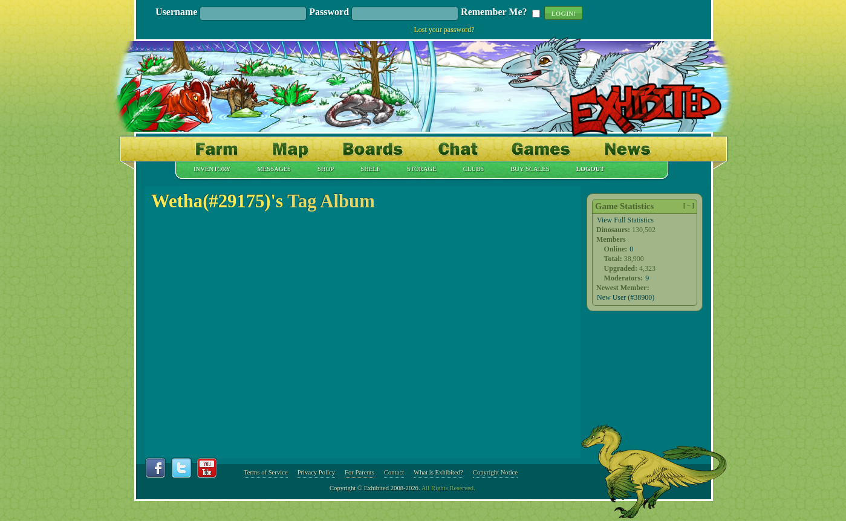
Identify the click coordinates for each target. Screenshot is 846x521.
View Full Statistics (625, 220)
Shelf (370, 169)
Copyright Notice (495, 472)
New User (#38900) (625, 297)
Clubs (473, 169)
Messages (274, 169)
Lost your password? (444, 29)
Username (176, 12)
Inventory (212, 169)
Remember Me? (494, 12)
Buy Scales (529, 169)
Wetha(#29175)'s (217, 201)
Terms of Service (266, 472)
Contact (394, 472)
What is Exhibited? (438, 472)
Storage (422, 169)
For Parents (359, 472)
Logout (590, 169)
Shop (325, 169)
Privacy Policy (316, 472)
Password (329, 12)
